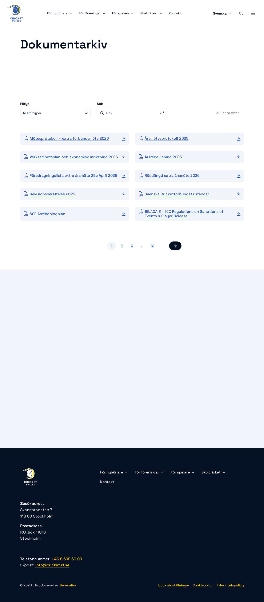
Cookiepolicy (203, 585)
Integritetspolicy (230, 585)
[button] (175, 245)
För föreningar (92, 13)
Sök (100, 104)
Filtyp (24, 104)
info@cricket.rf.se (52, 565)
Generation (68, 585)
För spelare (123, 13)
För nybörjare (59, 13)
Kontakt (175, 13)
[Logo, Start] (14, 13)
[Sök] (241, 13)
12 (152, 246)
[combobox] (55, 113)
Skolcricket (151, 13)
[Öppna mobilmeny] (253, 13)
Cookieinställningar (173, 585)
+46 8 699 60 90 (67, 558)
